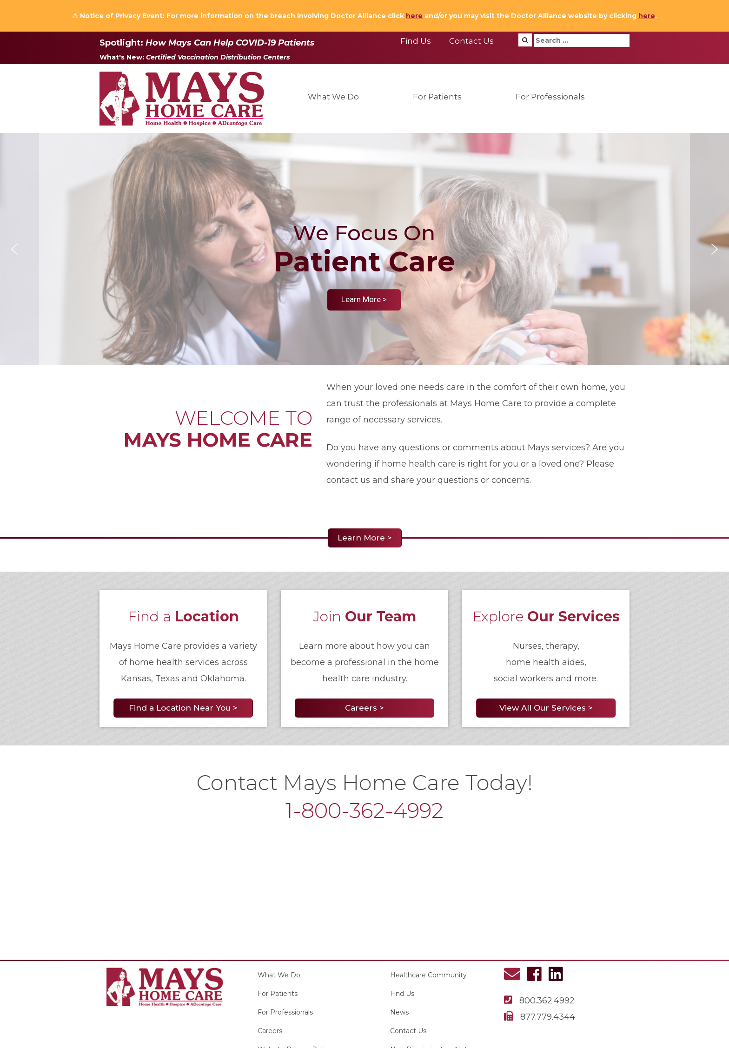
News (399, 1012)
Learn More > (365, 537)
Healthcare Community (428, 975)
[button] (14, 249)
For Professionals (550, 96)
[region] (364, 249)
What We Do (333, 96)
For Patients (437, 96)
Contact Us (471, 41)
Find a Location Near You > (183, 707)
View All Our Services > (546, 707)
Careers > (364, 707)
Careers (270, 1031)
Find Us (415, 41)
